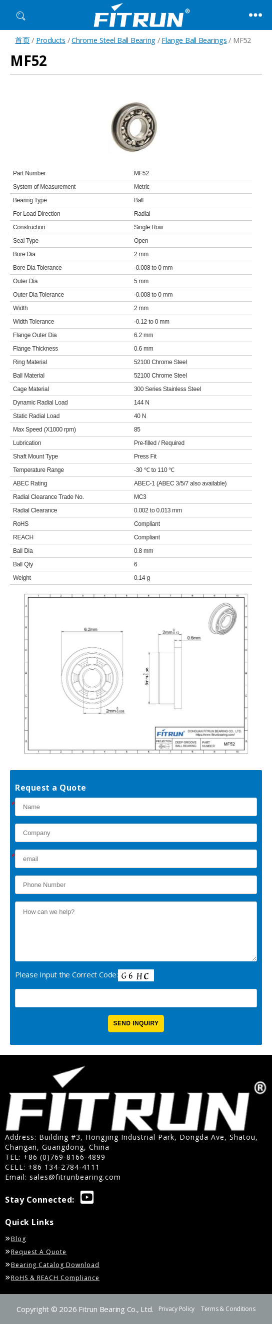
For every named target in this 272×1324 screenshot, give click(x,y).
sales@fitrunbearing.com (75, 1177)
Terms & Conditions (228, 1309)
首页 (22, 40)
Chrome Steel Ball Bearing (114, 40)
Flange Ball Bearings (194, 40)
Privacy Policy (176, 1309)
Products (51, 40)
